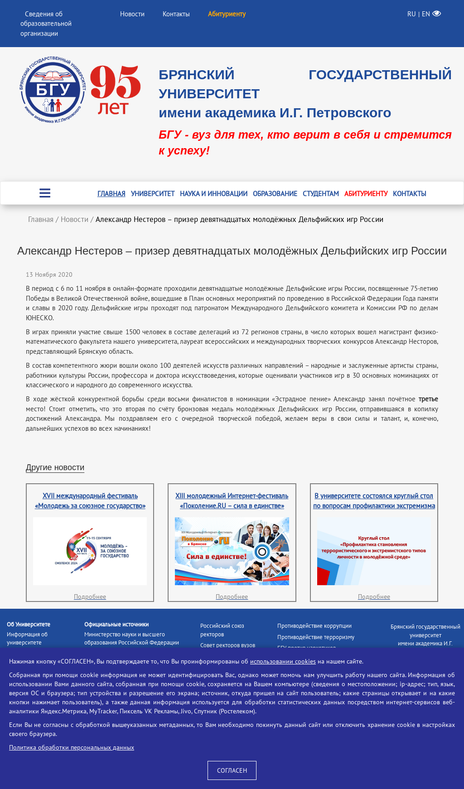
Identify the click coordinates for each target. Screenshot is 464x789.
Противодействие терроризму (315, 637)
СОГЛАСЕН (232, 770)
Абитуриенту (365, 193)
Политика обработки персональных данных (71, 747)
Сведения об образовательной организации (46, 24)
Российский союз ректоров (222, 630)
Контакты (176, 14)
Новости (132, 14)
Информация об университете (27, 638)
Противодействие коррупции (314, 626)
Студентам (321, 193)
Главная (111, 193)
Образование (275, 193)
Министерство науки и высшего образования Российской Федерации (131, 638)
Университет (152, 193)
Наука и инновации (213, 193)
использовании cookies (283, 661)
